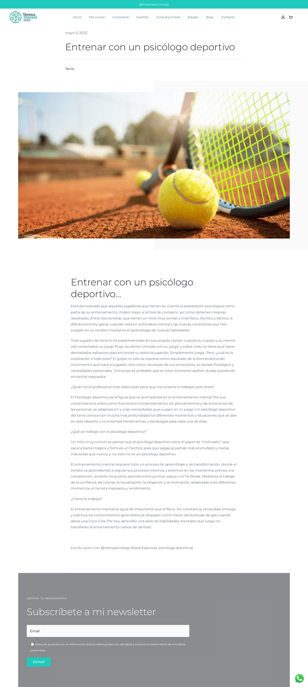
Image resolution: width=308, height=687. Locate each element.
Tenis (69, 69)
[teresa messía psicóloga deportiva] (24, 10)
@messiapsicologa (154, 4)
